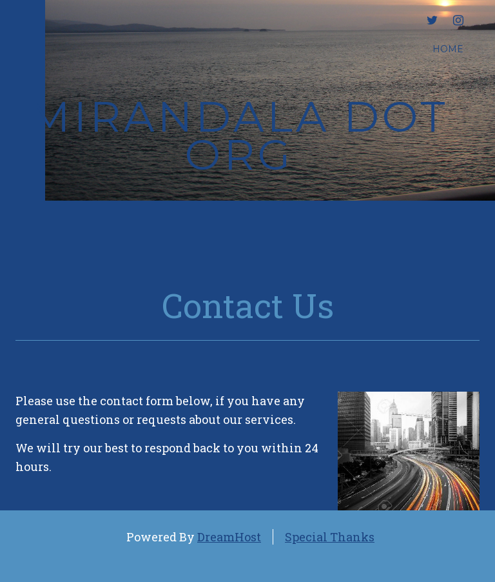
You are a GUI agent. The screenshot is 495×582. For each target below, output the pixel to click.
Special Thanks (329, 537)
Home (447, 49)
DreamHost (229, 537)
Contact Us (248, 305)
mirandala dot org (239, 135)
